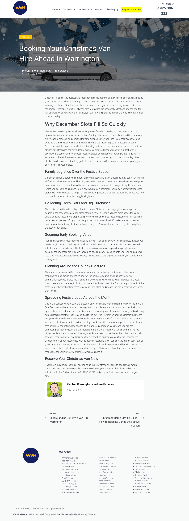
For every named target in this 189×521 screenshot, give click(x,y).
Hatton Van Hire (105, 461)
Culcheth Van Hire (69, 481)
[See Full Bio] (80, 390)
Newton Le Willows (106, 484)
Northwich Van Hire (106, 487)
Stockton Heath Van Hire (145, 466)
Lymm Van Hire (105, 481)
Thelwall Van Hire (142, 472)
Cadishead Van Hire (70, 475)
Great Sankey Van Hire (107, 458)
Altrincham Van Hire (70, 458)
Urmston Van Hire (142, 475)
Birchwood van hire (104, 283)
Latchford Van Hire (106, 472)
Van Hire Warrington (143, 478)
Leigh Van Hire (104, 475)
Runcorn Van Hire (142, 461)
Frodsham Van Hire (69, 484)
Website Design (20, 514)
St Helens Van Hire (142, 464)
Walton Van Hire (141, 481)
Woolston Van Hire (142, 492)
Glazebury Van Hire (69, 487)
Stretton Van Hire (142, 469)
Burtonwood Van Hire (70, 472)
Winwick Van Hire (142, 489)
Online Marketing (62, 514)
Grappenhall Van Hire (70, 492)
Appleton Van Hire (69, 461)
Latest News (25, 37)
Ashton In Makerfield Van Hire (74, 464)
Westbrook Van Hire (143, 484)
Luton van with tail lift (103, 220)
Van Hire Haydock (106, 464)
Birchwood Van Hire (70, 469)
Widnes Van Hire (141, 487)
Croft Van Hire (67, 478)
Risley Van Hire (104, 492)
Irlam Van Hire (104, 469)
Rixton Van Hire (141, 458)
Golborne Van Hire (69, 489)
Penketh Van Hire (105, 489)
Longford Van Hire (106, 478)
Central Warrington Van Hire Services (46, 70)
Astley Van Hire (68, 466)
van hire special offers (91, 244)
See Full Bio (73, 389)
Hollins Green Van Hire (107, 466)
